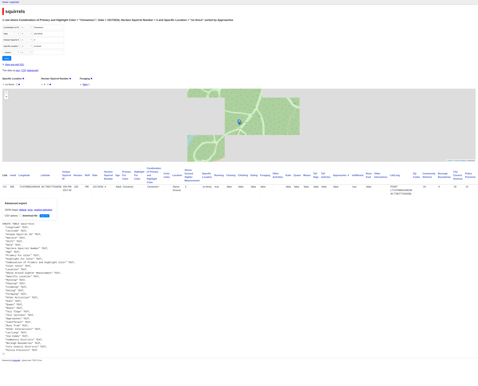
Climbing (243, 175)
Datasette (16, 360)
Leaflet (449, 160)
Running (219, 175)
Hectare (78, 175)
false (85, 84)
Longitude (24, 175)
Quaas (297, 175)
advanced (33, 70)
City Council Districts (458, 175)
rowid (13, 175)
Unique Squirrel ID (66, 175)
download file (29, 215)
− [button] (6, 97)
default (22, 210)
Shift (87, 175)
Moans (307, 175)
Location (177, 175)
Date (94, 175)
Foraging (265, 175)
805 (5, 186)
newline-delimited (43, 210)
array (30, 210)
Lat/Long (395, 175)
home (5, 2)
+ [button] (6, 92)
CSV (23, 70)
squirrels (14, 2)
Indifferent (357, 175)
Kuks (288, 175)
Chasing (230, 175)
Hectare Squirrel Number (108, 175)
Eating (254, 175)
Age (117, 175)
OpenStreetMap (460, 160)
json (18, 70)
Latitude (45, 175)
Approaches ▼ (341, 175)
